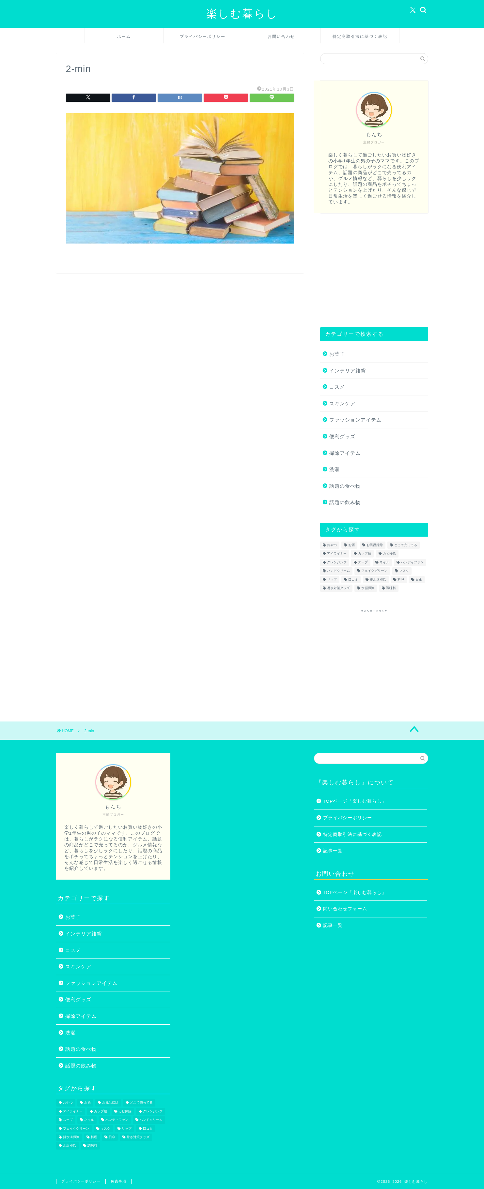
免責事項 (118, 1181)
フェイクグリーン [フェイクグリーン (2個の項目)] (374, 571)
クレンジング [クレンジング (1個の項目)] (337, 562)
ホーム (124, 36)
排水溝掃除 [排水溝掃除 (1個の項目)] (378, 579)
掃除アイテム (345, 453)
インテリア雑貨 (347, 370)
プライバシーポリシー (203, 36)
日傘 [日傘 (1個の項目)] (418, 579)
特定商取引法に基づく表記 (360, 36)
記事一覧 (333, 850)
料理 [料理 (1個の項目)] (401, 579)
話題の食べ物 (345, 486)
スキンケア (342, 403)
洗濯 (334, 469)
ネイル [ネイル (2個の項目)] (384, 562)
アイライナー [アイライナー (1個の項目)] (337, 554)
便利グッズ (342, 436)
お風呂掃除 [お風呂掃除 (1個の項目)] (375, 545)
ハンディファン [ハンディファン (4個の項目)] (412, 562)
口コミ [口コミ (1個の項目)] (353, 579)
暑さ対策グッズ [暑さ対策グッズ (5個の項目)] (338, 588)
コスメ (337, 387)
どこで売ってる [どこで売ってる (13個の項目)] (405, 545)
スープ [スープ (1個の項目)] (363, 562)
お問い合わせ (281, 36)
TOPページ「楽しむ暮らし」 (355, 801)
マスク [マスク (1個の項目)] (404, 571)
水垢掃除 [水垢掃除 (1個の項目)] (367, 588)
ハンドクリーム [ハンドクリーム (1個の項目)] (338, 571)
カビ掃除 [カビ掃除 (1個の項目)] (389, 554)
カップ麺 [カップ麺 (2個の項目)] (364, 554)
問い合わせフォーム (345, 908)
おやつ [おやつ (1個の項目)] (332, 545)
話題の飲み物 (345, 502)
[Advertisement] (374, 270)
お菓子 (337, 354)
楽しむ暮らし (242, 13)
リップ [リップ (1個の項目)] (332, 579)
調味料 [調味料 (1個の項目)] (391, 588)
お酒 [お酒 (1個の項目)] (351, 545)
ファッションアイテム (355, 420)
